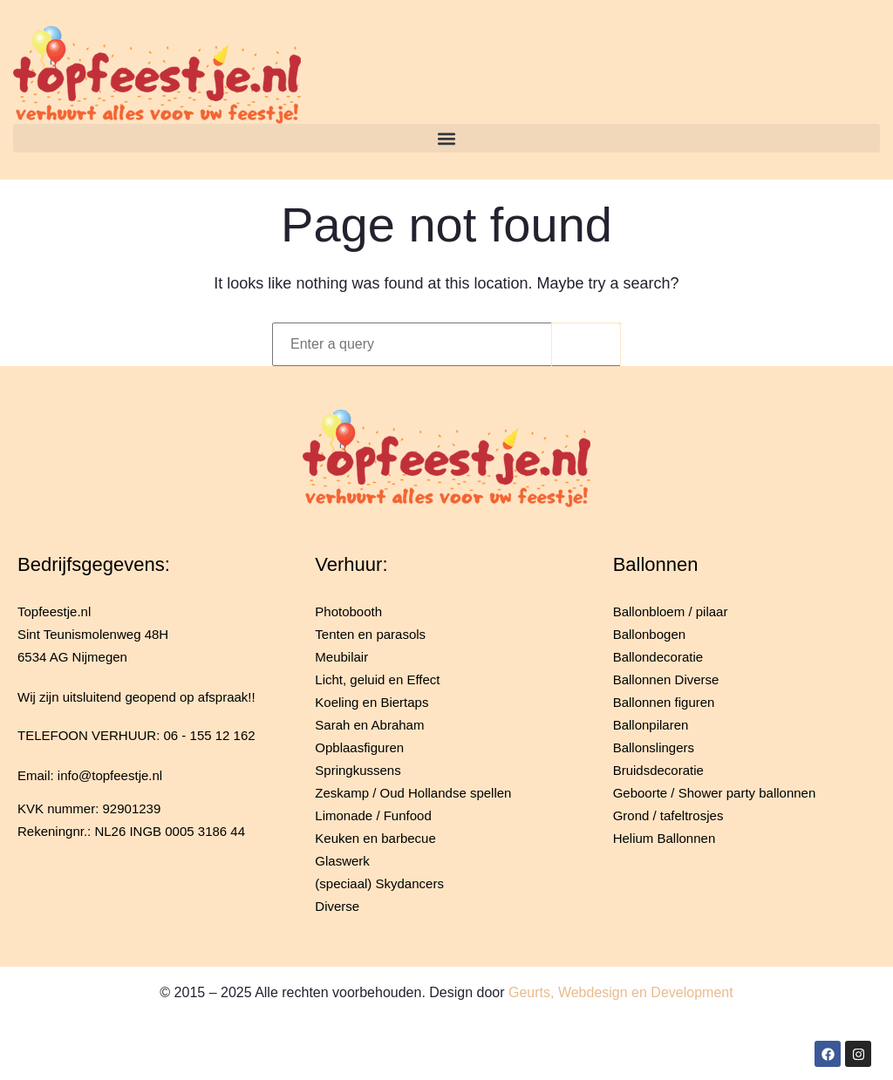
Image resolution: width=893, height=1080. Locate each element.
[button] (446, 138)
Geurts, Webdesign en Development (620, 992)
